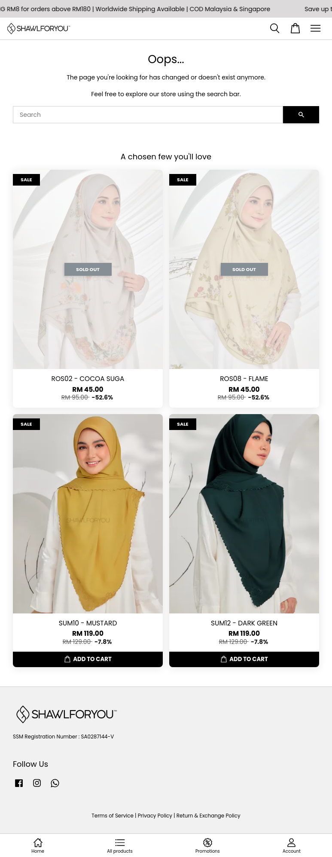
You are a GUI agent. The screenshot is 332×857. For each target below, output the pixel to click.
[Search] (148, 114)
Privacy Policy (155, 815)
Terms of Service (112, 815)
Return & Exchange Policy (209, 815)
